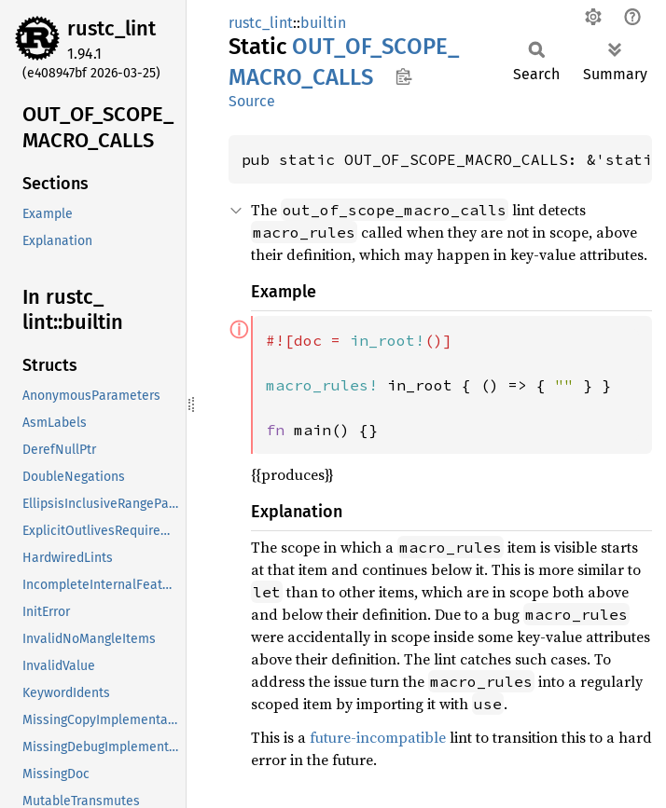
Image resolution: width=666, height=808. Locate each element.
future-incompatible (378, 737)
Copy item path (403, 76)
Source (252, 101)
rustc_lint (111, 28)
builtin (323, 23)
